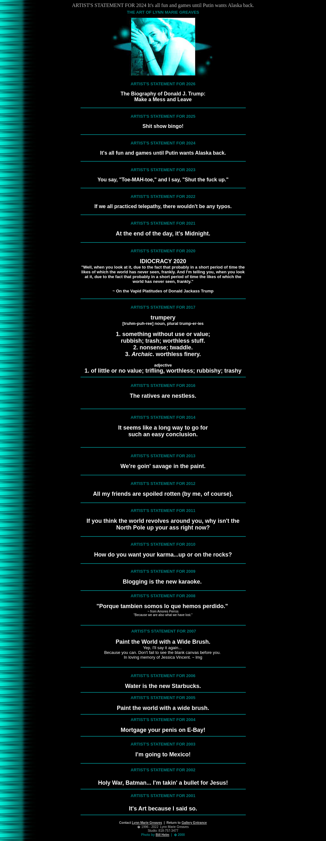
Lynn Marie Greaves (147, 822)
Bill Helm (162, 835)
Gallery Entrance (194, 822)
